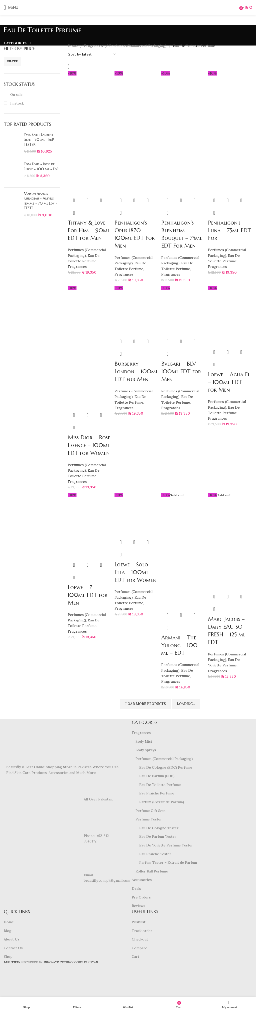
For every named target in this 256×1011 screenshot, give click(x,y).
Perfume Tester (149, 819)
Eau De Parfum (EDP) (156, 776)
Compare (139, 948)
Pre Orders (141, 897)
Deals (136, 888)
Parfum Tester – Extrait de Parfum (168, 862)
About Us (12, 939)
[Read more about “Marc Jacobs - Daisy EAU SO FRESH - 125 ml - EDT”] (214, 596)
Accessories (142, 879)
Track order (142, 930)
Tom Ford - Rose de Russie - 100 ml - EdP (41, 166)
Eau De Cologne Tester (158, 828)
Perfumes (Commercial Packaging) (138, 46)
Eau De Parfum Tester (157, 836)
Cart (135, 956)
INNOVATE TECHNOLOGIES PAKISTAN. (71, 962)
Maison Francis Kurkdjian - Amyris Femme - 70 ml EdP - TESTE (40, 201)
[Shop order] (92, 54)
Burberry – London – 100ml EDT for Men (136, 371)
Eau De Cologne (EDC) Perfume (165, 767)
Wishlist (139, 922)
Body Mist (144, 741)
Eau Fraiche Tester (155, 854)
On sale (15, 94)
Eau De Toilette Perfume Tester (166, 845)
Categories (16, 43)
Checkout (140, 939)
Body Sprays (146, 750)
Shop (8, 956)
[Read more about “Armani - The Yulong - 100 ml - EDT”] (167, 615)
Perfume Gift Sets (151, 810)
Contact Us (13, 948)
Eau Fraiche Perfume (156, 793)
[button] (74, 200)
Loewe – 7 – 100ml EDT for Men (88, 595)
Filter (12, 61)
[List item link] (64, 838)
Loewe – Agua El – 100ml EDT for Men (229, 382)
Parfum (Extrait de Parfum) (161, 802)
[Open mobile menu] (11, 8)
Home (73, 46)
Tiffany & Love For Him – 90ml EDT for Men (89, 230)
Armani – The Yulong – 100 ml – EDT (179, 645)
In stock (16, 103)
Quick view (87, 200)
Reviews (138, 905)
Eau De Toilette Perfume (160, 784)
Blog (8, 930)
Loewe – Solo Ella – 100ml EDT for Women (135, 572)
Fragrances (94, 46)
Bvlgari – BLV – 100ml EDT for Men (181, 371)
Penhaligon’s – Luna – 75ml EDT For (229, 230)
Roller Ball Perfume (152, 871)
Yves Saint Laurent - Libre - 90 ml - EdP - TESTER (40, 139)
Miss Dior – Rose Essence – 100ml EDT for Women (89, 445)
